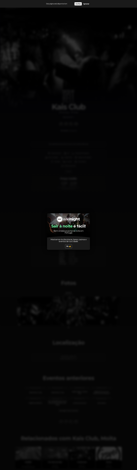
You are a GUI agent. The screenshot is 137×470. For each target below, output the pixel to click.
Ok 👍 (68, 246)
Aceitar (78, 4)
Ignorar (86, 4)
